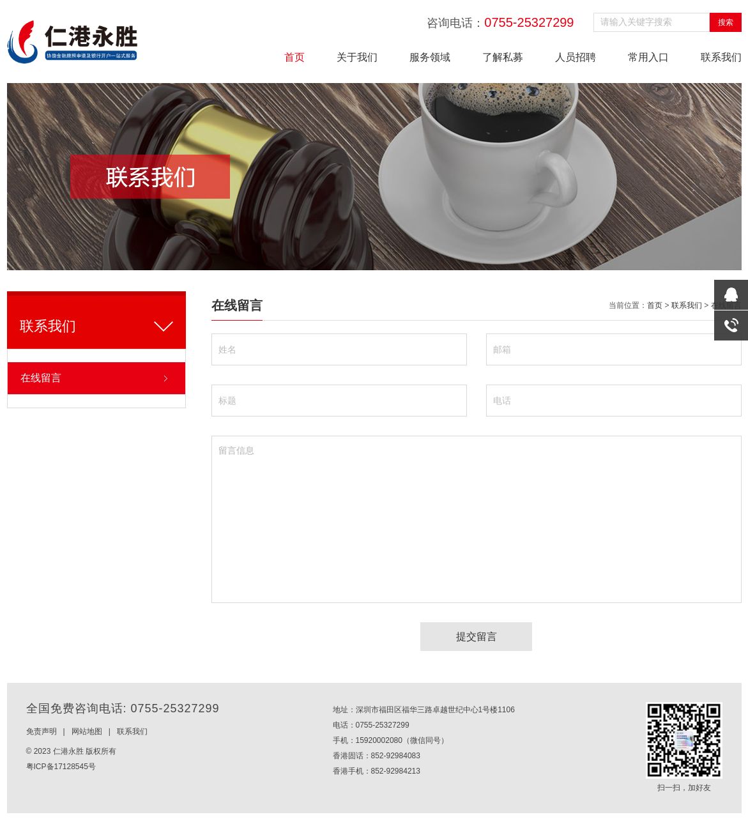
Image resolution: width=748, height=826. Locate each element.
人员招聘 (575, 57)
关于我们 (357, 57)
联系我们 (721, 57)
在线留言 (40, 377)
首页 (294, 57)
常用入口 (648, 57)
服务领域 (429, 57)
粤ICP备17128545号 (61, 766)
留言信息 (476, 519)
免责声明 (41, 731)
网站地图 (87, 731)
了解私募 (502, 57)
